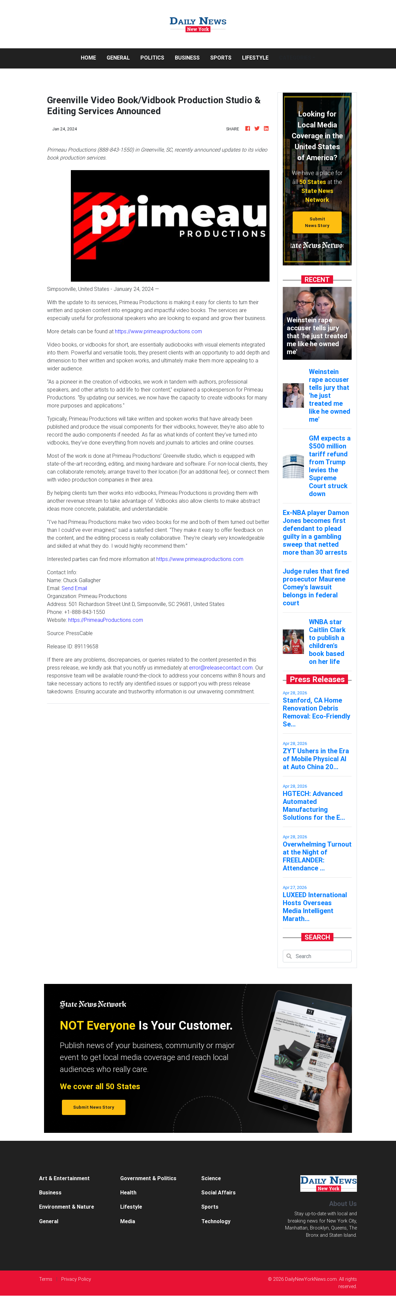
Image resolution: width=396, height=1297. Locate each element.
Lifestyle (255, 57)
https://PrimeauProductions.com (105, 620)
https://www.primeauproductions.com (158, 331)
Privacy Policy (76, 1279)
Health (128, 1192)
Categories (295, 57)
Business (187, 57)
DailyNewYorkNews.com (311, 1279)
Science (211, 1178)
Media (127, 1221)
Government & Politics (148, 1178)
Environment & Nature (66, 1206)
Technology (215, 1221)
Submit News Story (317, 222)
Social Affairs (218, 1192)
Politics (152, 57)
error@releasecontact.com (221, 667)
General (118, 57)
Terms (45, 1279)
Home (91, 57)
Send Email (74, 588)
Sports (220, 57)
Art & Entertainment (64, 1178)
